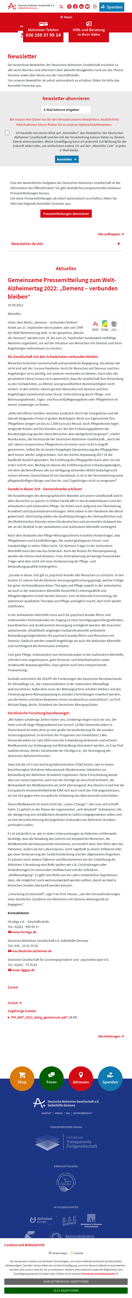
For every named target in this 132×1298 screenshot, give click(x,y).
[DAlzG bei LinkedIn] (81, 6)
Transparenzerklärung (66, 1127)
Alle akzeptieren (66, 1290)
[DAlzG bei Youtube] (87, 6)
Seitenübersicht (82, 1113)
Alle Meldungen (109, 1036)
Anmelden (65, 159)
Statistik (78, 1253)
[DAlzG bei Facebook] (75, 6)
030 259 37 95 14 (43, 35)
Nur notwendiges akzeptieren (66, 1281)
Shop (22, 1082)
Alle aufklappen (109, 234)
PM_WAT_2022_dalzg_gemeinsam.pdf (39, 1017)
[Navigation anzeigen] (66, 17)
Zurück (13, 987)
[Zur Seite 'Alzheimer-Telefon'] (43, 26)
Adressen (81, 1082)
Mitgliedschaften (66, 1207)
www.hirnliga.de (24, 932)
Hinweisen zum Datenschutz (98, 1273)
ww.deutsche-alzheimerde (32, 951)
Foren (51, 1082)
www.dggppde (23, 970)
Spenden (111, 7)
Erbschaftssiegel (66, 1166)
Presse (58, 1113)
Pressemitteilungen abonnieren (66, 213)
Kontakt (46, 1113)
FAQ (68, 1113)
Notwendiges (59, 1253)
